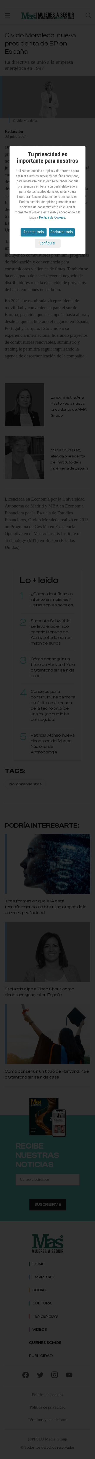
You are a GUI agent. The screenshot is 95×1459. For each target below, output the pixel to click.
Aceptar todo (33, 232)
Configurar (47, 243)
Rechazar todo (61, 232)
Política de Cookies (52, 217)
